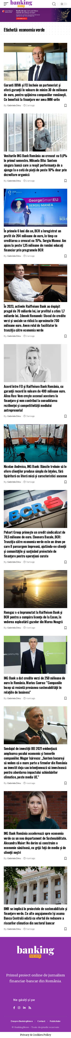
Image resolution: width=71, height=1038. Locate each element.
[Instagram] (19, 1008)
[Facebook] (14, 1008)
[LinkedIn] (24, 1008)
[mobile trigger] (7, 4)
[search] (54, 4)
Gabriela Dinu (14, 105)
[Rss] (29, 1008)
